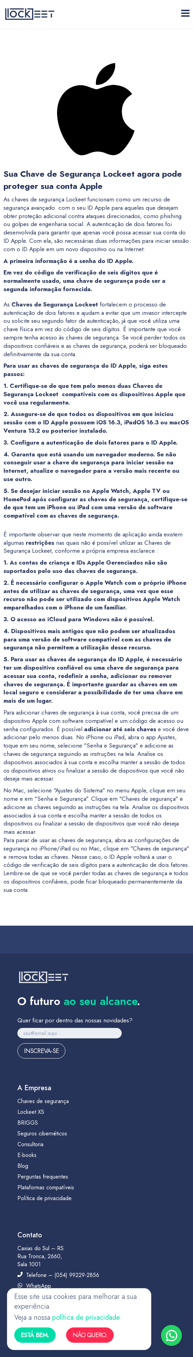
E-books (27, 1155)
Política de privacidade (44, 1198)
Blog (22, 1166)
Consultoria (30, 1144)
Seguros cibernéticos (42, 1133)
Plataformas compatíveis (45, 1187)
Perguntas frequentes (42, 1177)
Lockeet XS (30, 1112)
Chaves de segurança (43, 1101)
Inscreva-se (41, 1050)
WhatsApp (34, 1286)
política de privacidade (86, 1317)
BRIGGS (27, 1123)
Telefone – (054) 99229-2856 (58, 1275)
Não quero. (90, 1335)
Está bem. (35, 1335)
